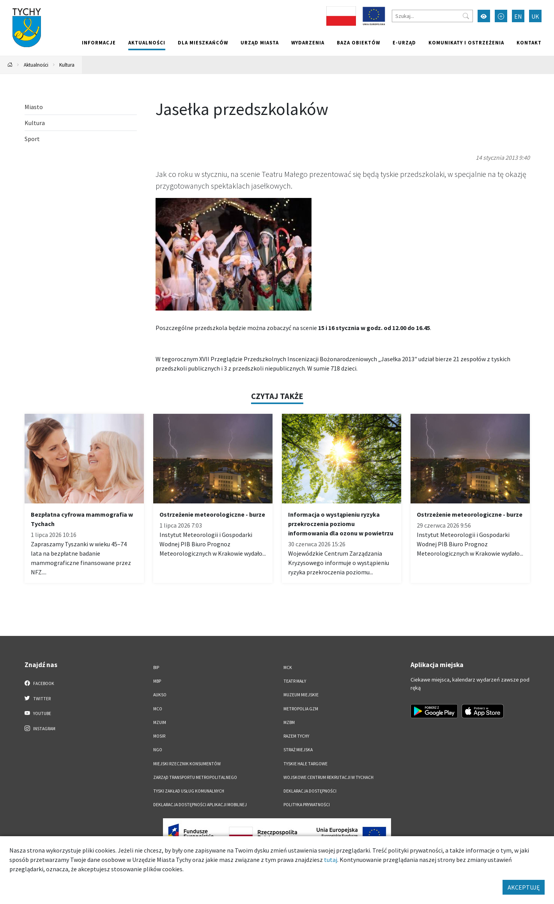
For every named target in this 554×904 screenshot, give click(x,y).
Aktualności (146, 42)
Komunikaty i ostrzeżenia (466, 42)
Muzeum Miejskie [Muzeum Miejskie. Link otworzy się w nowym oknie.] (301, 694)
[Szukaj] (432, 16)
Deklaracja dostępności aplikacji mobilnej (200, 804)
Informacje (99, 42)
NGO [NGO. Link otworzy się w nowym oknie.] (157, 749)
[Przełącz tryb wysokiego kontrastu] (484, 16)
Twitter (38, 698)
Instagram (40, 728)
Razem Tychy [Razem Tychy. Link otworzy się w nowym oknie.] (296, 736)
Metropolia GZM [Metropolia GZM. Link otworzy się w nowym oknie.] (300, 709)
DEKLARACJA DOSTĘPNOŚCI (309, 791)
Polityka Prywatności (306, 804)
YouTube (38, 713)
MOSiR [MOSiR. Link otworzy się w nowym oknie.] (159, 736)
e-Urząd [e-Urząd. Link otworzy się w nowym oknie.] (404, 42)
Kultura (66, 65)
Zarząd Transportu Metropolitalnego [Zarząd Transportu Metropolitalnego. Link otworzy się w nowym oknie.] (195, 777)
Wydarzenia (307, 42)
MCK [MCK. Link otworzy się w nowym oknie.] (287, 667)
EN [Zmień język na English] (518, 16)
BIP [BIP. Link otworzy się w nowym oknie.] (156, 667)
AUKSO (159, 694)
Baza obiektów (358, 42)
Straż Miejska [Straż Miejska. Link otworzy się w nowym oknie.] (298, 749)
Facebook (40, 683)
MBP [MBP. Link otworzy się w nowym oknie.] (157, 681)
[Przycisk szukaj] (465, 16)
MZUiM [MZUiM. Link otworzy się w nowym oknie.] (159, 722)
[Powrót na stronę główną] (10, 65)
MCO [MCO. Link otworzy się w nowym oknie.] (157, 709)
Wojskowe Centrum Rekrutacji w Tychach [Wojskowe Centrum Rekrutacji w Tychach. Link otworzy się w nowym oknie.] (328, 777)
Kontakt (529, 42)
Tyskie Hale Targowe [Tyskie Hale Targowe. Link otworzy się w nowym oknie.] (305, 763)
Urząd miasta (260, 42)
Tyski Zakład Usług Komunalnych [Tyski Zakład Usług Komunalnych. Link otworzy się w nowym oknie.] (188, 791)
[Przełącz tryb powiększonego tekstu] (501, 16)
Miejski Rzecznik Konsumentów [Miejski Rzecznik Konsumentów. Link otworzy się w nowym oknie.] (187, 763)
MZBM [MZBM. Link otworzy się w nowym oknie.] (289, 722)
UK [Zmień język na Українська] (535, 16)
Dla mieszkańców (203, 42)
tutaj (330, 859)
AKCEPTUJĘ (524, 887)
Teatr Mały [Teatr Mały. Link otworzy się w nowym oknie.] (294, 681)
